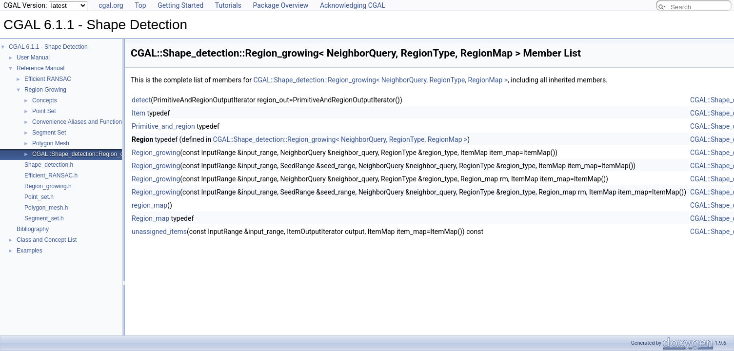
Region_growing (156, 152)
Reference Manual (40, 68)
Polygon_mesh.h (46, 207)
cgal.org (111, 5)
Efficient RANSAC (47, 79)
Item (138, 113)
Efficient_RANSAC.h (51, 175)
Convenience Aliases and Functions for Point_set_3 (99, 121)
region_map (149, 205)
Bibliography (33, 229)
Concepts (44, 100)
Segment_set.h (44, 218)
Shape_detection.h (48, 164)
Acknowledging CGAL (352, 5)
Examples (29, 250)
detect (141, 100)
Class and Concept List (47, 239)
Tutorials (228, 5)
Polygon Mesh (50, 143)
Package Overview (280, 5)
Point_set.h (39, 197)
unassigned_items (159, 231)
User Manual (33, 57)
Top (140, 5)
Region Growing (45, 89)
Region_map (150, 218)
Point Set (44, 111)
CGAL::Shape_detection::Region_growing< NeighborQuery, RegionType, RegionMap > (380, 80)
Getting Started (180, 5)
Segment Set (49, 132)
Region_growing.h (48, 186)
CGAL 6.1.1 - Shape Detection (48, 46)
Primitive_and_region (163, 126)
